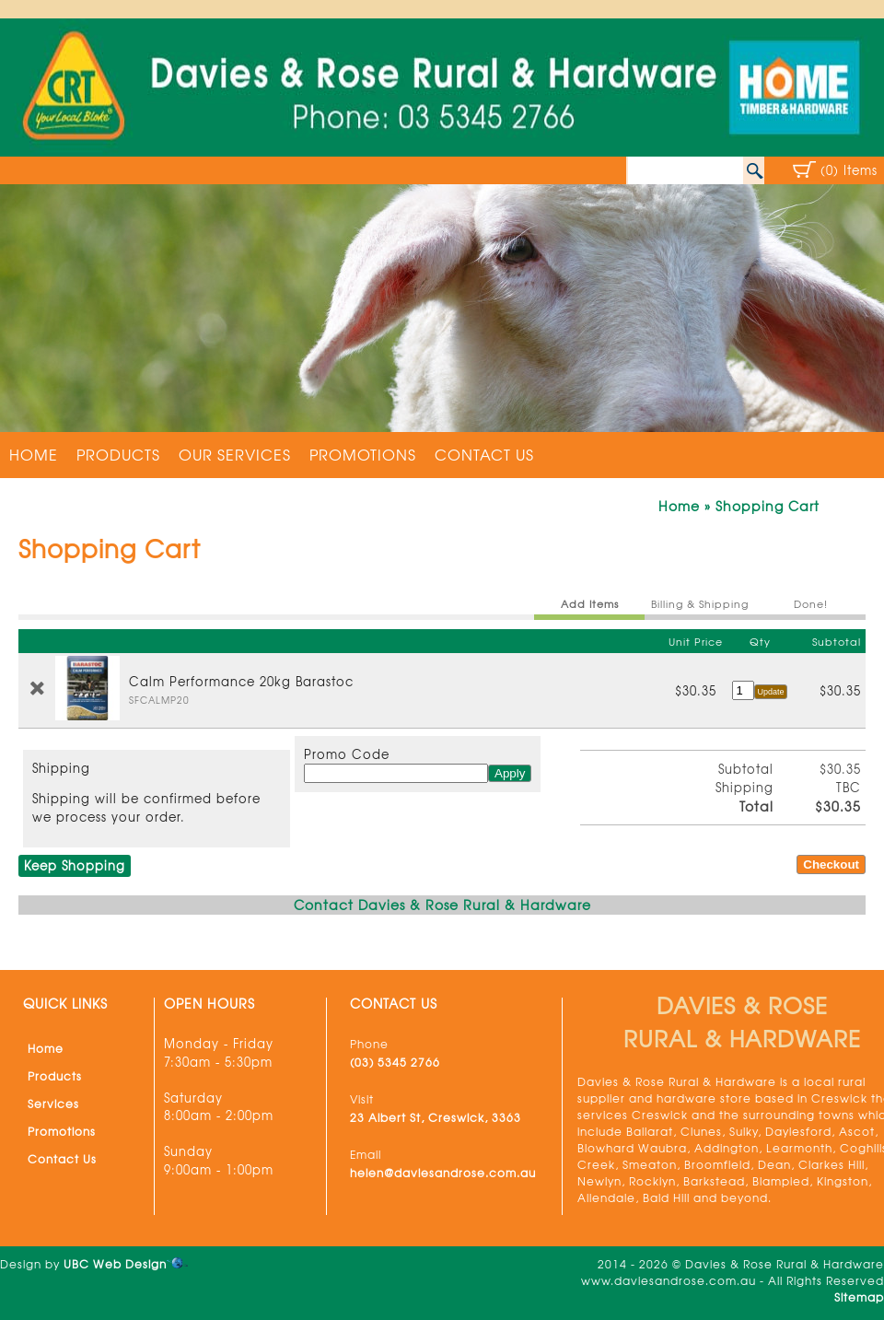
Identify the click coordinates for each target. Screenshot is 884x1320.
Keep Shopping (74, 865)
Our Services (235, 454)
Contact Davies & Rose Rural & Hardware (442, 904)
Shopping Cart (767, 505)
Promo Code (347, 754)
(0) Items (849, 170)
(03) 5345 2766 (395, 1062)
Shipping (61, 768)
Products (118, 454)
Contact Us (484, 454)
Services (53, 1103)
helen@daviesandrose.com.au (443, 1172)
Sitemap (859, 1297)
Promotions (362, 454)
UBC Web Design (115, 1264)
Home (33, 454)
